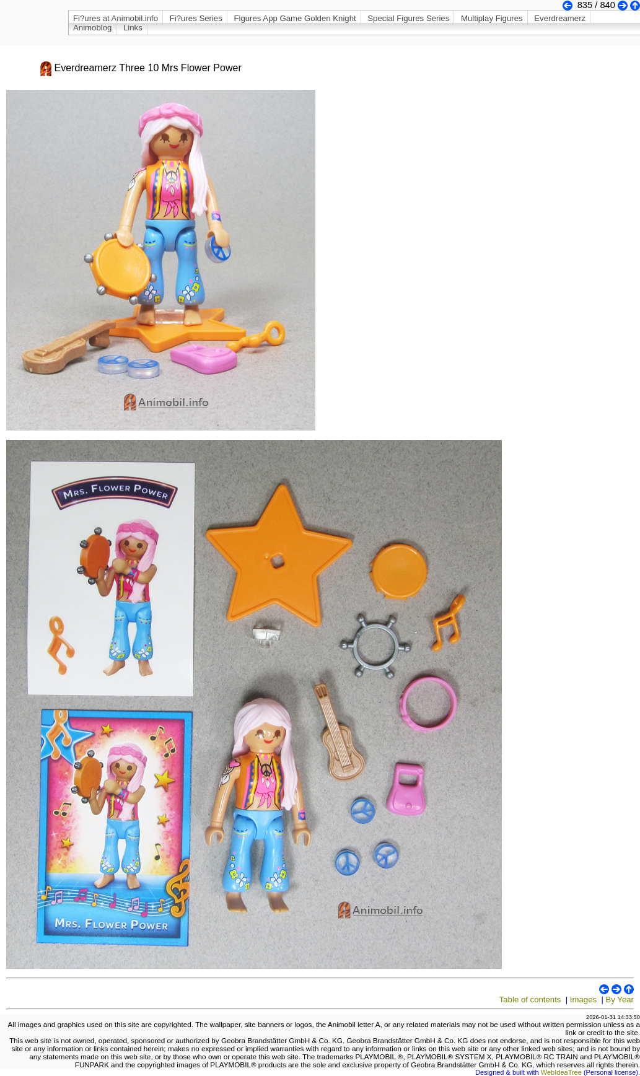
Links (132, 27)
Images (583, 999)
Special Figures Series (408, 18)
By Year (620, 999)
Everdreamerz (559, 18)
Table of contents (530, 999)
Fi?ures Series (196, 18)
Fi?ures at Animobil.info (115, 18)
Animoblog (92, 27)
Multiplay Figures (492, 18)
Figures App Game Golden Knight (295, 18)
